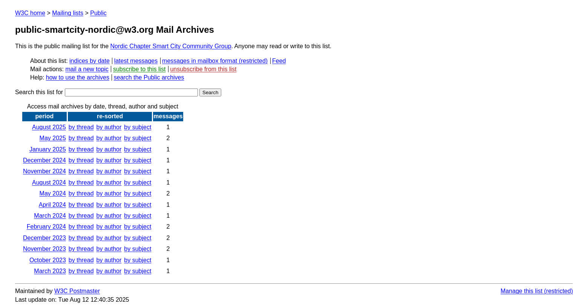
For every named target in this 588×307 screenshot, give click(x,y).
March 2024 (50, 215)
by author (109, 127)
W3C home (30, 13)
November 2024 (44, 171)
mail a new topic (87, 69)
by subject (137, 127)
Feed (279, 61)
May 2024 (53, 193)
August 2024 (49, 182)
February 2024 (46, 226)
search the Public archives (149, 77)
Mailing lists (67, 13)
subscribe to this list (139, 69)
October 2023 (47, 260)
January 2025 (47, 149)
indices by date (89, 61)
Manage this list (521, 291)
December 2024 (44, 160)
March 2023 (50, 271)
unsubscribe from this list (203, 69)
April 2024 (52, 205)
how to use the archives (77, 77)
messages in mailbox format (199, 61)
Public (98, 13)
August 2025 (49, 127)
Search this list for (106, 92)
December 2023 (44, 238)
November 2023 (44, 249)
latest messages (136, 61)
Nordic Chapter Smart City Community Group (170, 46)
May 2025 (53, 138)
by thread (81, 127)
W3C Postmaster (77, 291)
